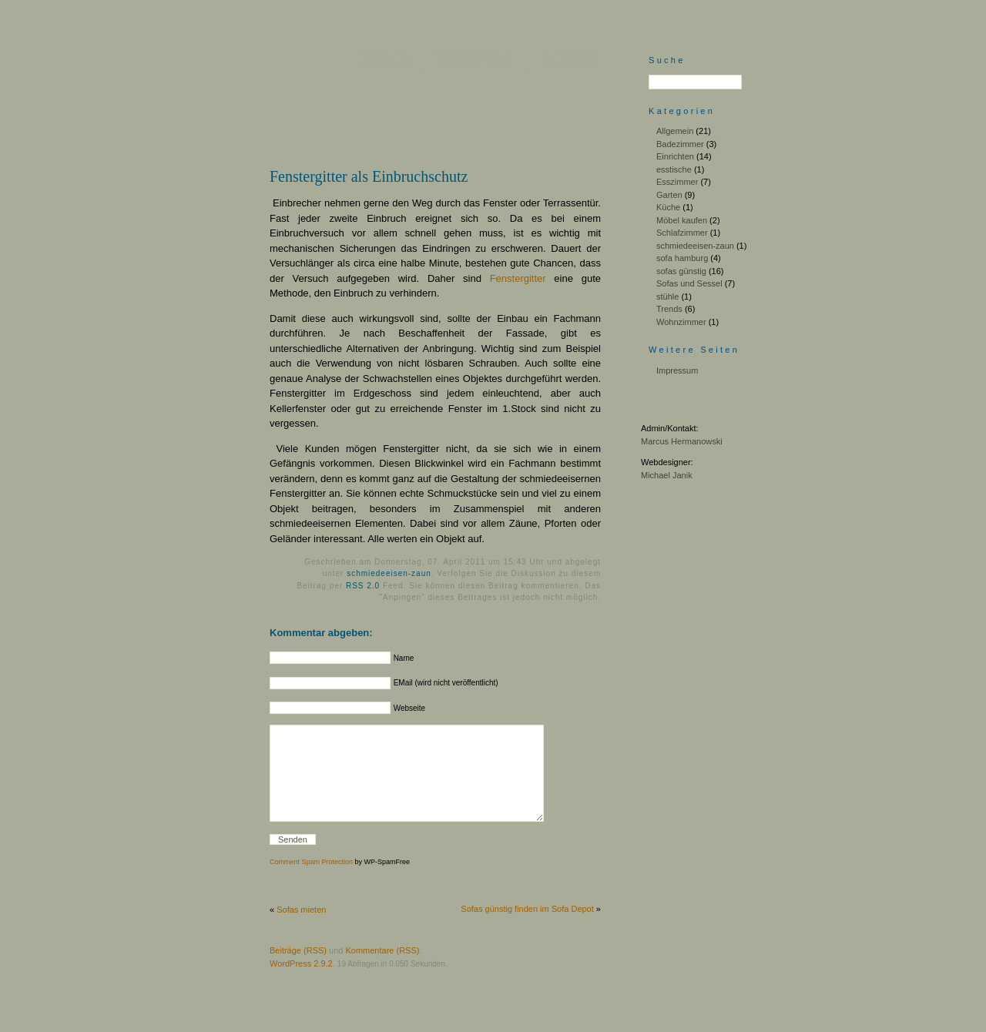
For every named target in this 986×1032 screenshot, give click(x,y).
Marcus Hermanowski (682, 441)
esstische (674, 169)
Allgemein (674, 131)
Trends (669, 308)
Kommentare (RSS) (382, 973)
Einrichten (675, 156)
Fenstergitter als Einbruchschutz (369, 176)
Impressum (677, 370)
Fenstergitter (518, 278)
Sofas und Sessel (689, 283)
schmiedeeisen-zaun (389, 573)
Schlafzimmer (682, 232)
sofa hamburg (682, 258)
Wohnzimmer (681, 322)
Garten (669, 194)
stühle (667, 296)
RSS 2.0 (363, 585)
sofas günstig (681, 271)
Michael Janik (667, 475)
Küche (668, 207)
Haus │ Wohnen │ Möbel (481, 57)
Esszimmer (677, 181)
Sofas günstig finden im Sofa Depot (527, 932)
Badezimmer (680, 144)
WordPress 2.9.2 (301, 986)
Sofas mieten (301, 932)
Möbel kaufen (681, 220)
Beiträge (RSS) (298, 973)
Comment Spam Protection (311, 885)
